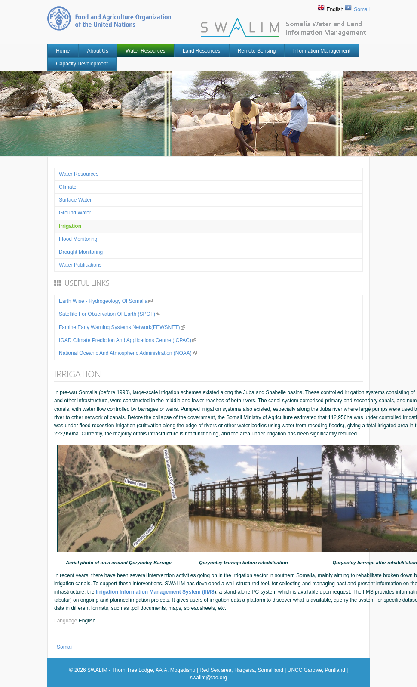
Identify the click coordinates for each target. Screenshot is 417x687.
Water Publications (80, 265)
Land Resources (201, 51)
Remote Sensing (257, 51)
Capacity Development (82, 64)
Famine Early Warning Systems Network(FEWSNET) (122, 327)
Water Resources (145, 51)
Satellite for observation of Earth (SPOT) (109, 314)
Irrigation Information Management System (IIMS (155, 592)
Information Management (321, 51)
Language (66, 621)
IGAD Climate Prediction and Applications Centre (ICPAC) (127, 340)
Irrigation (70, 226)
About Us (97, 51)
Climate (68, 187)
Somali (362, 9)
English (335, 9)
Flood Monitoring (78, 239)
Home (63, 51)
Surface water (75, 200)
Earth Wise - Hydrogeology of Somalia (106, 301)
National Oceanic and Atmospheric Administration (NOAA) (128, 353)
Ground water (75, 213)
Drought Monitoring (81, 252)
